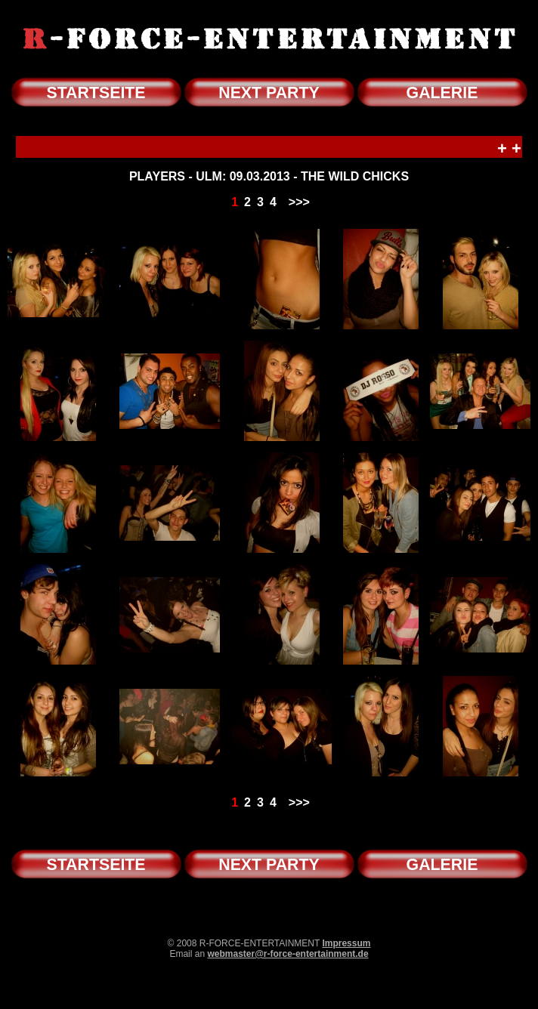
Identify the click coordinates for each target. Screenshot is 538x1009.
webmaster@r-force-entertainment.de (287, 954)
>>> (299, 202)
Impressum (346, 943)
